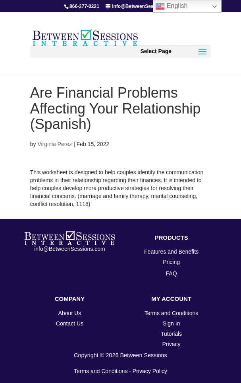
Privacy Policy (150, 371)
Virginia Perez (54, 144)
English (171, 6)
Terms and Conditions (100, 371)
